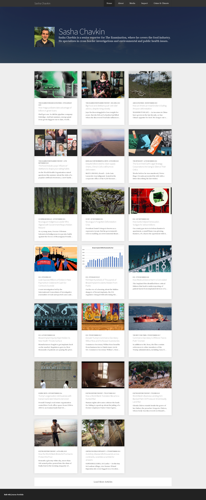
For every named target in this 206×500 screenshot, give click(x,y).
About (121, 3)
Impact (144, 3)
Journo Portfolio (17, 495)
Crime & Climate (161, 3)
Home (109, 3)
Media (132, 3)
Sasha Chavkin (42, 3)
